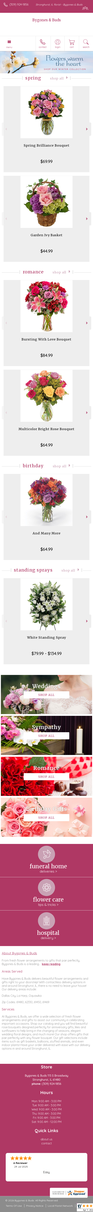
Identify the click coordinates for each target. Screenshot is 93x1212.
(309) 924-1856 (18, 4)
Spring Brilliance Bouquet (46, 145)
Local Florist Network (60, 1205)
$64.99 (46, 445)
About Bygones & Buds (19, 953)
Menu (9, 47)
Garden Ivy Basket (47, 235)
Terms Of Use (14, 1205)
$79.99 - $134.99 (47, 653)
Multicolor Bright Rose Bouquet (46, 429)
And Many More (47, 533)
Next (87, 129)
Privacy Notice (34, 1205)
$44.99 (46, 251)
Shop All (57, 78)
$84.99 (46, 355)
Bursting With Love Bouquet (46, 339)
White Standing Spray (46, 637)
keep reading (51, 964)
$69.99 (46, 161)
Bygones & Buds (46, 20)
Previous (5, 129)
